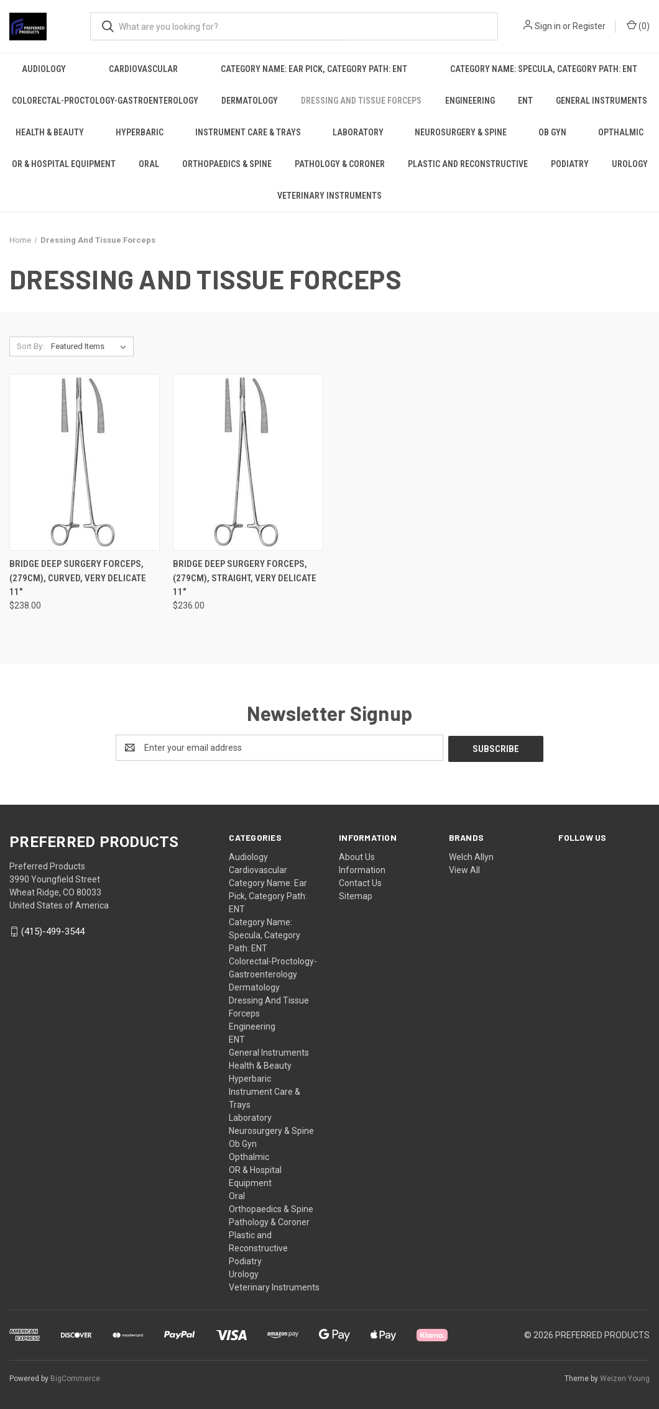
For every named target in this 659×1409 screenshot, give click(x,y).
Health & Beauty (50, 132)
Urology (630, 164)
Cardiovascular (143, 69)
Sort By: (30, 346)
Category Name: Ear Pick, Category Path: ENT (314, 69)
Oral (149, 164)
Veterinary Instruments (329, 196)
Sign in (548, 26)
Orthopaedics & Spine (227, 164)
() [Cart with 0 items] (638, 25)
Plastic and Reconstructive (468, 164)
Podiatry (570, 164)
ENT (525, 101)
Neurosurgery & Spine (461, 132)
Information (362, 869)
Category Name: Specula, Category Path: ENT (543, 69)
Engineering (470, 101)
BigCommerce (75, 1377)
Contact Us (360, 882)
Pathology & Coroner (340, 164)
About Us (357, 856)
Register (589, 26)
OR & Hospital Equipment (64, 164)
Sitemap (355, 895)
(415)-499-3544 (53, 930)
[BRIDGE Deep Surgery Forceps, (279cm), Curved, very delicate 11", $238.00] (84, 462)
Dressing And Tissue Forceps (361, 101)
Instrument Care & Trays (248, 132)
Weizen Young (625, 1377)
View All (464, 869)
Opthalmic (249, 1156)
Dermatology (249, 101)
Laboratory (358, 132)
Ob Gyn (552, 132)
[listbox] (91, 346)
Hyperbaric (140, 132)
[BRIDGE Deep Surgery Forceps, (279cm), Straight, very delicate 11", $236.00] (248, 462)
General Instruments (601, 101)
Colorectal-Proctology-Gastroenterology (105, 101)
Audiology (44, 69)
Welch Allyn (471, 856)
